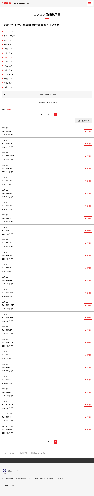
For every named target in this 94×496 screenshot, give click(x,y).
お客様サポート (13, 453)
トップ (4, 453)
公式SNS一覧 (60, 478)
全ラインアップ (9, 36)
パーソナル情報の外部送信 (36, 478)
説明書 (89, 131)
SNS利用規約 (49, 478)
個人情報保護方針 (21, 478)
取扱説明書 (23, 453)
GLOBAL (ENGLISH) (8, 485)
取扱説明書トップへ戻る (48, 94)
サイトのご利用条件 (7, 478)
